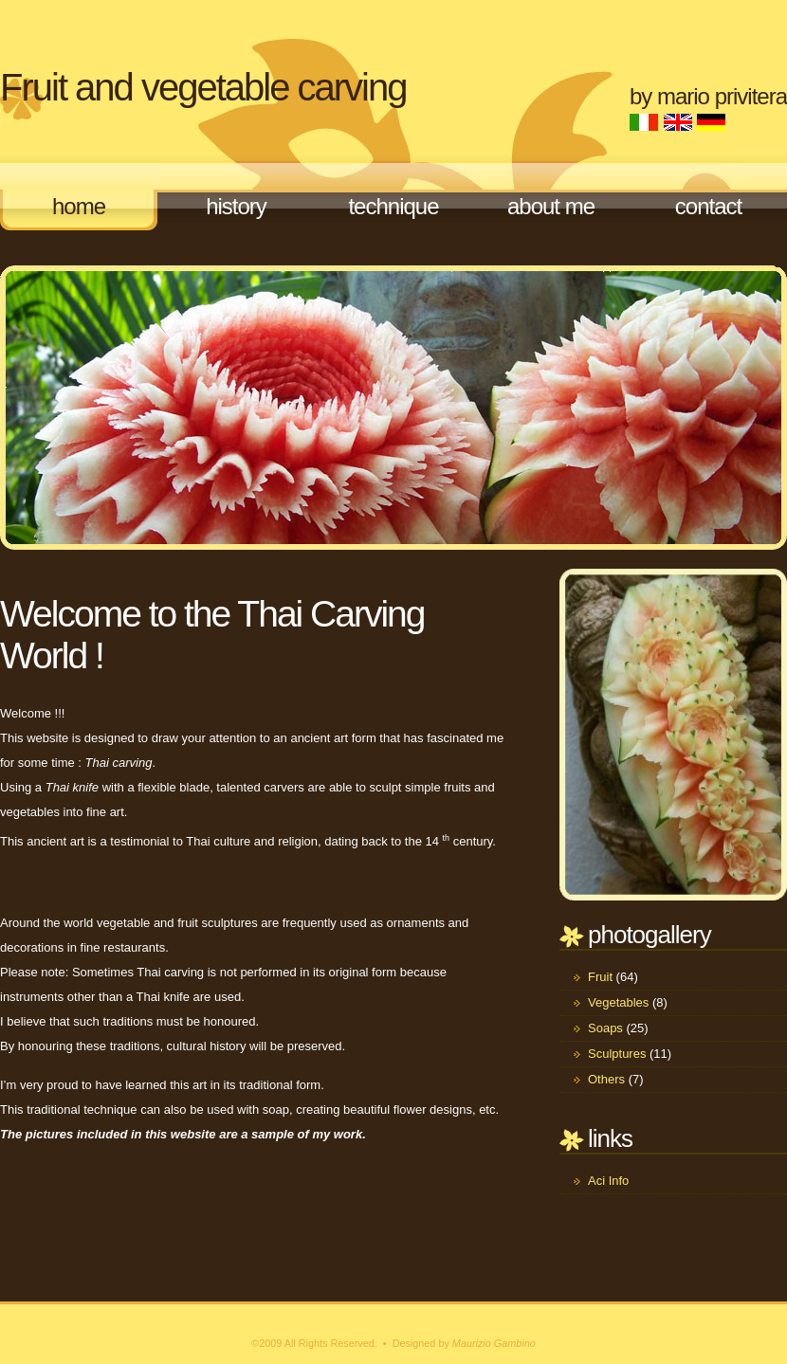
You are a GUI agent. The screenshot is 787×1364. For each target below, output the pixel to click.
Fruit (600, 977)
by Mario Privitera (708, 96)
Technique (393, 206)
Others (606, 1079)
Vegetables (618, 1002)
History (236, 206)
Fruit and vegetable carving (203, 87)
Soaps (605, 1028)
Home (78, 206)
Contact (708, 206)
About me (551, 206)
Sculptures (617, 1053)
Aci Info (608, 1180)
